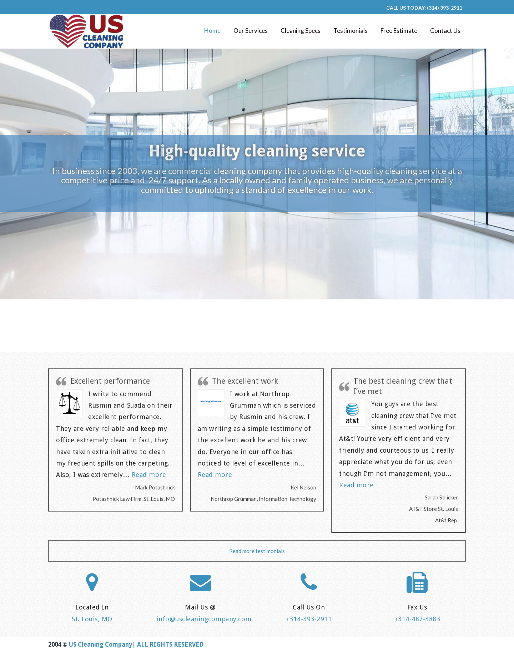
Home (212, 30)
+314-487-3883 (417, 619)
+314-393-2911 (309, 619)
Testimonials (350, 30)
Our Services (250, 30)
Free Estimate (399, 30)
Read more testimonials (257, 551)
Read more (149, 474)
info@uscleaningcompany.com (204, 619)
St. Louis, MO (92, 619)
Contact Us (445, 30)
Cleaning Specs (301, 30)
